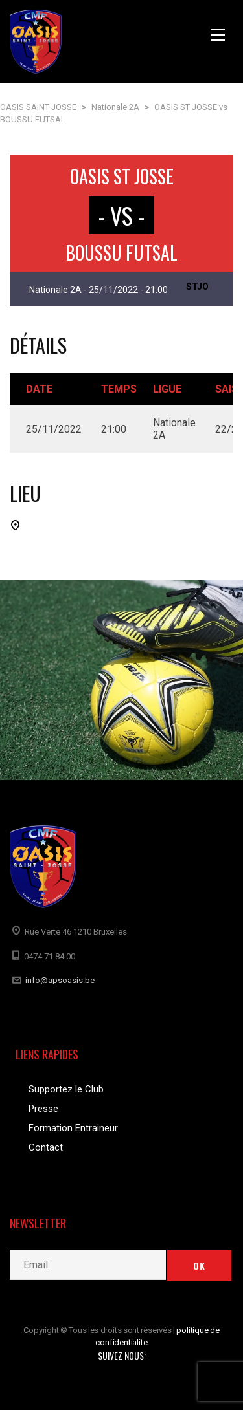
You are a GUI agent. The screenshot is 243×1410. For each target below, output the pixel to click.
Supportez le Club (66, 1089)
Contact (46, 1147)
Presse (43, 1108)
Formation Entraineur (73, 1128)
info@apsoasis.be (60, 980)
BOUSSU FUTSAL (121, 252)
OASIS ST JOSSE (122, 176)
